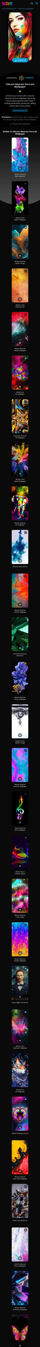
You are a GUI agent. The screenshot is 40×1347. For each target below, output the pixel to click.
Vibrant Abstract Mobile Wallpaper (20, 349)
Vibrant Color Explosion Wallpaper (20, 1047)
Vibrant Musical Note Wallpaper (20, 829)
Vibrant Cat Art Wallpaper (20, 393)
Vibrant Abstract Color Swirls (20, 916)
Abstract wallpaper (26, 8)
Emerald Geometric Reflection (20, 655)
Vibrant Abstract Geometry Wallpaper (20, 1309)
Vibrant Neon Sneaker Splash (20, 873)
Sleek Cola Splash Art (20, 1220)
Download (20, 60)
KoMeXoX (26, 78)
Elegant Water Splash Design (20, 742)
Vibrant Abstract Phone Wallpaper (20, 698)
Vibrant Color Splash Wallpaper (20, 480)
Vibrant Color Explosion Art (20, 306)
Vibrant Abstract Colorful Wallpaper (20, 611)
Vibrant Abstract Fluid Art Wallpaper (20, 785)
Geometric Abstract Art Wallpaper (20, 437)
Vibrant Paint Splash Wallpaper (20, 219)
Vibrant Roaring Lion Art (20, 1133)
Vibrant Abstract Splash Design (20, 262)
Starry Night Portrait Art (20, 1002)
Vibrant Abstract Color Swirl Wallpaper (20, 1178)
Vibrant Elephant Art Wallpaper (20, 524)
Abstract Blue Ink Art (20, 567)
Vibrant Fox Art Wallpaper (20, 1091)
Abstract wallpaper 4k (20, 110)
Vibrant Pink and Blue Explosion (20, 175)
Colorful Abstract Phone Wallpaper (20, 1265)
